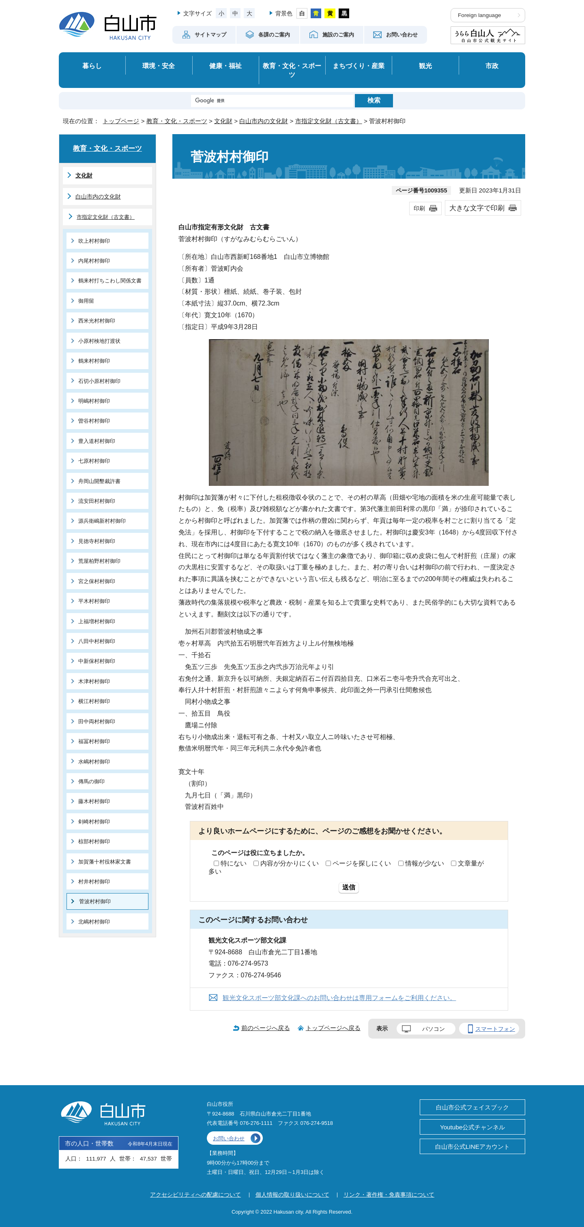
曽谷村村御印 (94, 421)
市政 (491, 65)
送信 (348, 887)
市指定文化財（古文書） (328, 121)
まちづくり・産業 (358, 65)
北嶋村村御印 (94, 922)
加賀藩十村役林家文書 (104, 862)
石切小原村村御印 (99, 381)
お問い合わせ (229, 1138)
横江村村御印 (94, 701)
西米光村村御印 (96, 321)
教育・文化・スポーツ (292, 70)
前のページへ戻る (265, 1027)
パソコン (433, 1029)
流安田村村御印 (96, 501)
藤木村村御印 (94, 801)
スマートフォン (495, 1029)
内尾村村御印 (94, 261)
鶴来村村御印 (94, 361)
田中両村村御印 (96, 721)
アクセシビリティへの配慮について (195, 1194)
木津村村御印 (94, 681)
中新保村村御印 (96, 661)
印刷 (419, 208)
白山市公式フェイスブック (472, 1107)
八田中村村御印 (96, 641)
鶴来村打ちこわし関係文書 (110, 281)
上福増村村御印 (96, 621)
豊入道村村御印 (96, 441)
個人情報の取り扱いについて (292, 1194)
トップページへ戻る (333, 1027)
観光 (425, 65)
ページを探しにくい (362, 863)
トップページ (121, 121)
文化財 (223, 121)
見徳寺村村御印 (96, 541)
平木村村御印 (94, 601)
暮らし (92, 65)
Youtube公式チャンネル (472, 1127)
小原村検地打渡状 (99, 341)
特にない (234, 863)
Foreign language (479, 15)
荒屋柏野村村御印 (99, 561)
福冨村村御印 (94, 741)
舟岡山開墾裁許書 (99, 481)
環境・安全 (158, 65)
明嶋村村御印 (94, 401)
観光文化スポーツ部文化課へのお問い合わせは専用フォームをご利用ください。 (339, 997)
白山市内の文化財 (263, 121)
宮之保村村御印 (96, 581)
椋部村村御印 (94, 841)
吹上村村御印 (94, 241)
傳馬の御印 (91, 781)
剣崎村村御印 (94, 822)
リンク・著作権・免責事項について (389, 1194)
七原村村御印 (94, 461)
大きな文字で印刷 (477, 208)
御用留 (86, 301)
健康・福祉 (225, 65)
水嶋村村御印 (94, 762)
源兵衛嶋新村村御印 (102, 521)
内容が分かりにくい (289, 863)
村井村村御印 (94, 882)
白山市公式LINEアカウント (472, 1146)
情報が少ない (424, 863)
